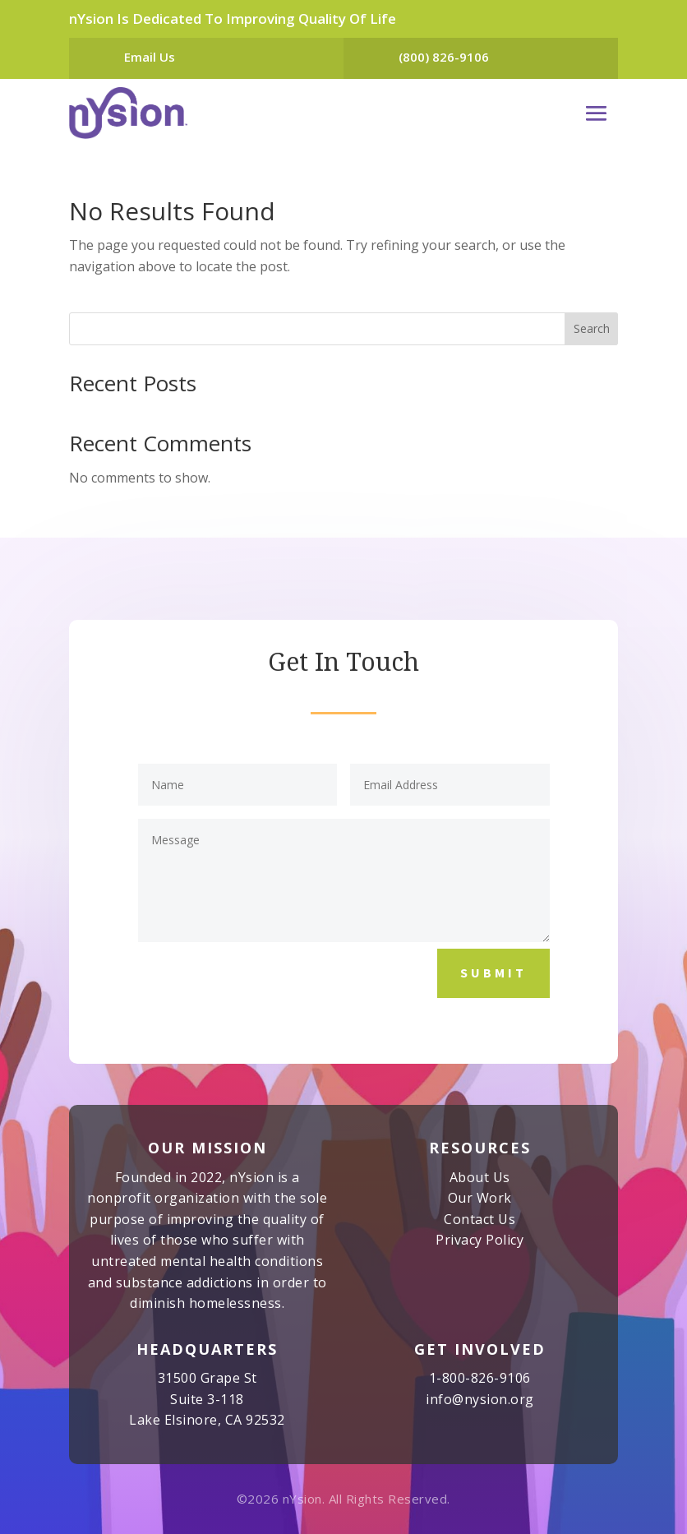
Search (592, 328)
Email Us (149, 57)
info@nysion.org (480, 1399)
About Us (480, 1177)
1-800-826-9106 (480, 1378)
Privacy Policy (479, 1240)
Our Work (480, 1198)
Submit (493, 972)
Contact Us (479, 1219)
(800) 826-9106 (444, 57)
